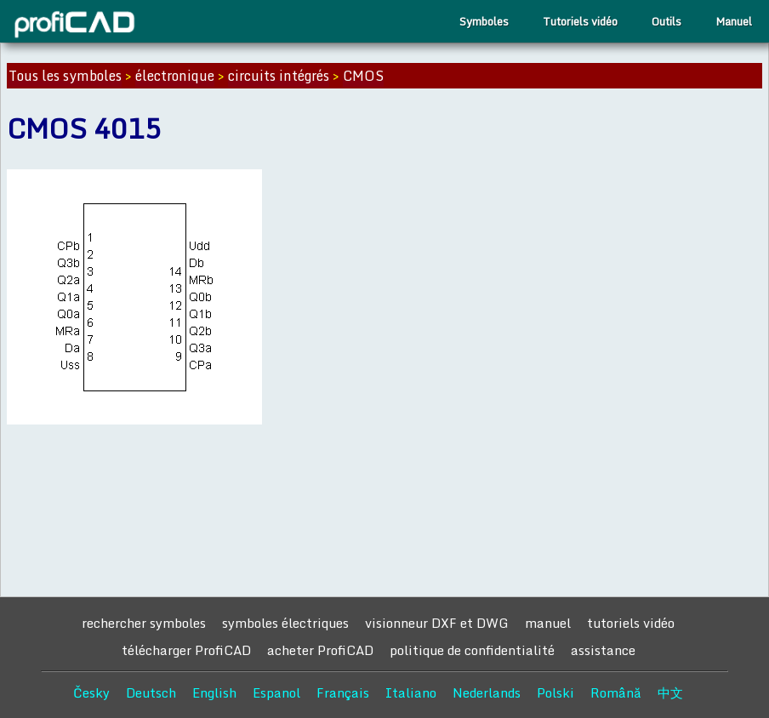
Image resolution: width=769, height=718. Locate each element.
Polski (555, 692)
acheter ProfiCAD (320, 650)
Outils (666, 21)
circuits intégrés (278, 76)
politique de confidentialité (472, 650)
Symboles (484, 21)
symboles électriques (285, 623)
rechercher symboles (144, 623)
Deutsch (151, 692)
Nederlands (487, 692)
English (214, 692)
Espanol (276, 692)
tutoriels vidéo (631, 623)
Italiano (410, 692)
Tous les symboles (65, 76)
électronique (174, 76)
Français (342, 692)
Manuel (733, 21)
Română (615, 692)
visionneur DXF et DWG (437, 623)
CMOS (363, 76)
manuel (548, 623)
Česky (91, 692)
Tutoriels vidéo (580, 21)
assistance (603, 650)
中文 (670, 692)
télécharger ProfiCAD (186, 650)
